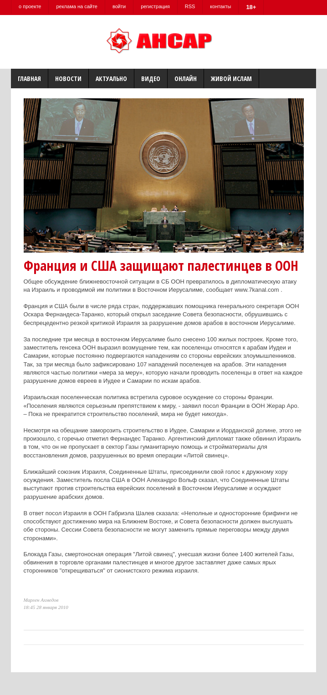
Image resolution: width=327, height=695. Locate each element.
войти (119, 6)
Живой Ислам (231, 78)
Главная (29, 78)
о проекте (30, 6)
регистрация (155, 6)
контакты (220, 6)
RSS (190, 6)
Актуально (111, 78)
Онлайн (185, 78)
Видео (150, 78)
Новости (68, 78)
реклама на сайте (76, 6)
